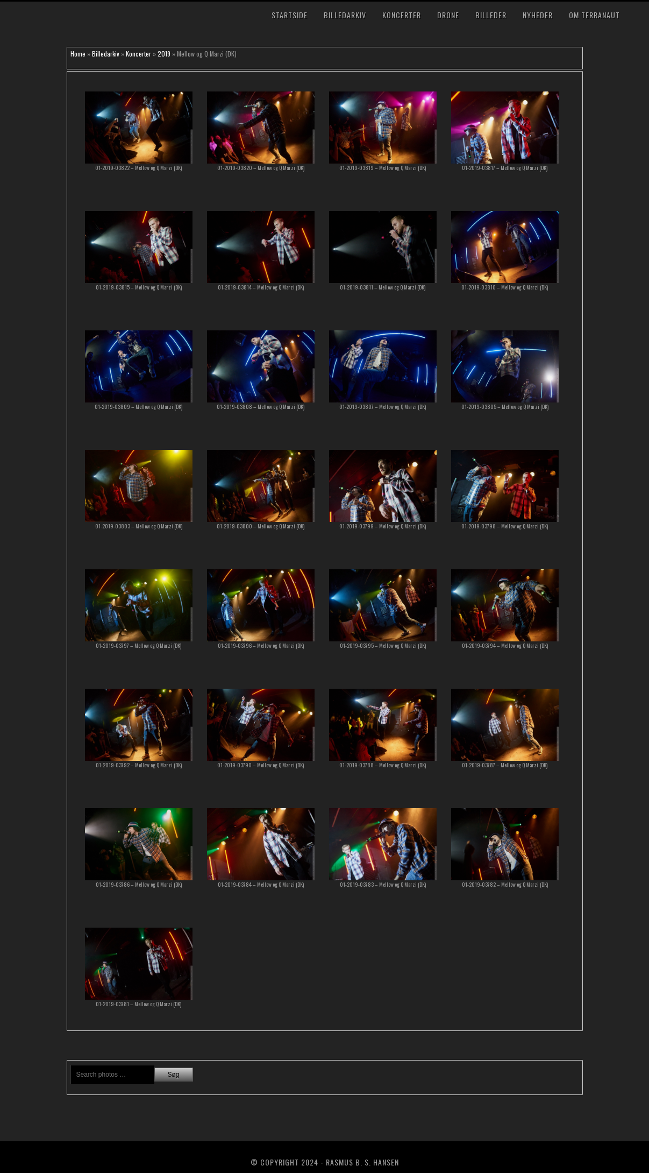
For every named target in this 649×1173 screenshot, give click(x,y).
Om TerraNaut (594, 14)
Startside (290, 14)
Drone (448, 14)
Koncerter (401, 14)
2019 (164, 53)
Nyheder (538, 14)
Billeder (491, 14)
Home (77, 53)
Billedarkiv (345, 14)
